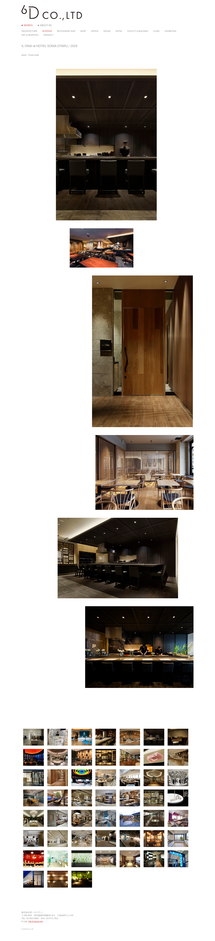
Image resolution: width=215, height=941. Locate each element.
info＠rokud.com (35, 921)
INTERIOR (47, 31)
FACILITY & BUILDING (137, 31)
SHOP (83, 31)
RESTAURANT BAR (66, 31)
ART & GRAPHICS (30, 35)
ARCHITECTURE (29, 31)
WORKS (28, 25)
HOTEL (119, 31)
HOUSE (107, 31)
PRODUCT (48, 35)
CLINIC (156, 31)
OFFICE (94, 31)
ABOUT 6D (46, 25)
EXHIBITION (170, 31)
